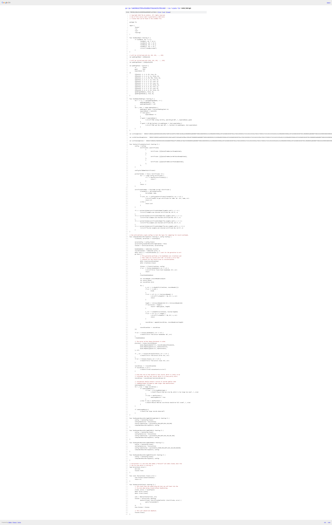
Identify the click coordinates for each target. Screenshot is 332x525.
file (159, 12)
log (164, 12)
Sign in (328, 2)
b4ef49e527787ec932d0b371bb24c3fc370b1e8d (148, 8)
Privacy (14, 522)
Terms (19, 522)
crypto (174, 8)
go (126, 8)
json (329, 522)
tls (179, 8)
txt (325, 522)
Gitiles (10, 522)
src (169, 8)
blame (168, 12)
